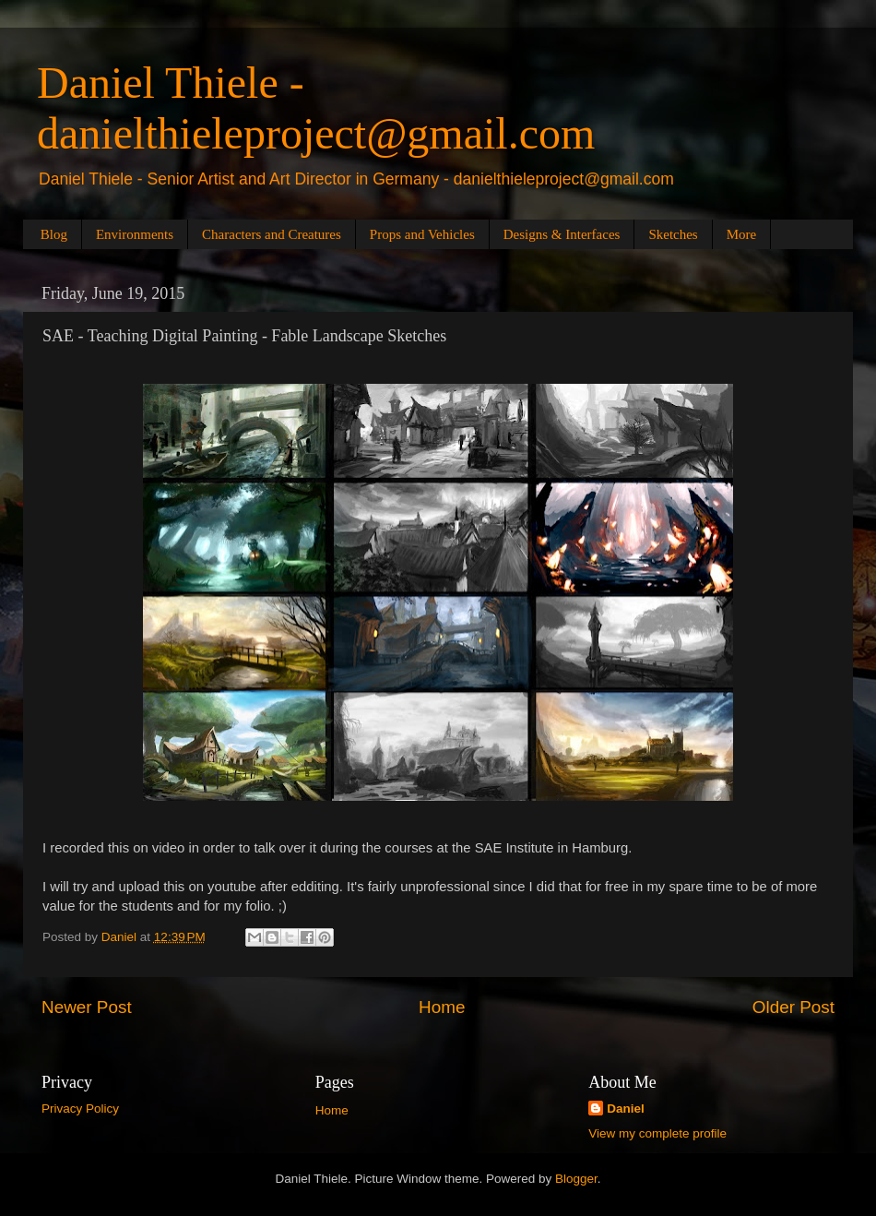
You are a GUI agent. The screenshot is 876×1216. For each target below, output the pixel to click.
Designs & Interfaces (562, 234)
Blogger (576, 1179)
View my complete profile (657, 1133)
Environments (134, 234)
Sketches (672, 234)
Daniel (626, 1108)
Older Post (793, 1007)
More (742, 234)
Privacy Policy (80, 1108)
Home (442, 1007)
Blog (54, 234)
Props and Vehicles (422, 234)
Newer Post (86, 1007)
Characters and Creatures (271, 234)
